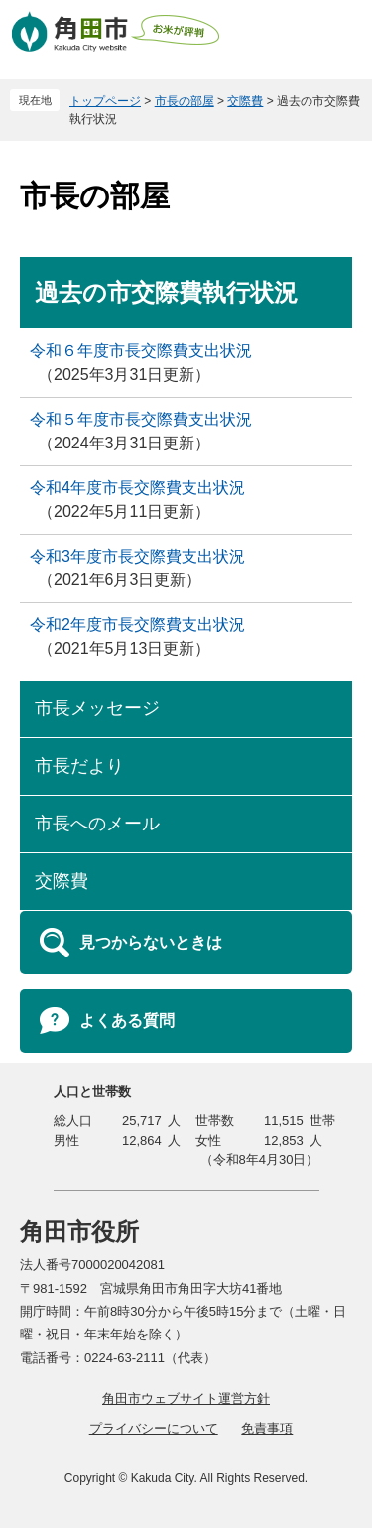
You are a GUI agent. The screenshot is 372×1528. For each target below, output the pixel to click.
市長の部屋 (184, 101)
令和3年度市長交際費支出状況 (137, 556)
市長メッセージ (97, 708)
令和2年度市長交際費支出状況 (137, 624)
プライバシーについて (153, 1428)
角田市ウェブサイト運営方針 (186, 1398)
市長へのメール (97, 823)
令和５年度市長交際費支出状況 (141, 419)
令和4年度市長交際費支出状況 (137, 487)
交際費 (245, 101)
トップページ (105, 101)
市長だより (79, 766)
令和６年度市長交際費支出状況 (141, 350)
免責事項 (267, 1428)
